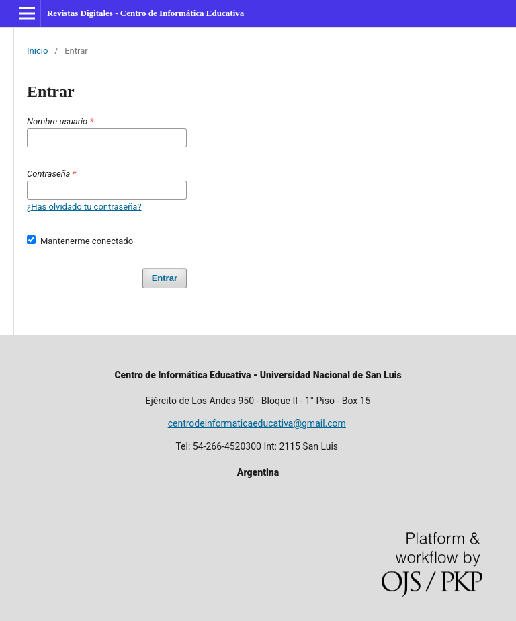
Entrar (164, 278)
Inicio (37, 51)
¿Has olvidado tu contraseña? (84, 207)
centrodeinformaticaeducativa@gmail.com (257, 423)
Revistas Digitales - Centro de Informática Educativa (145, 13)
